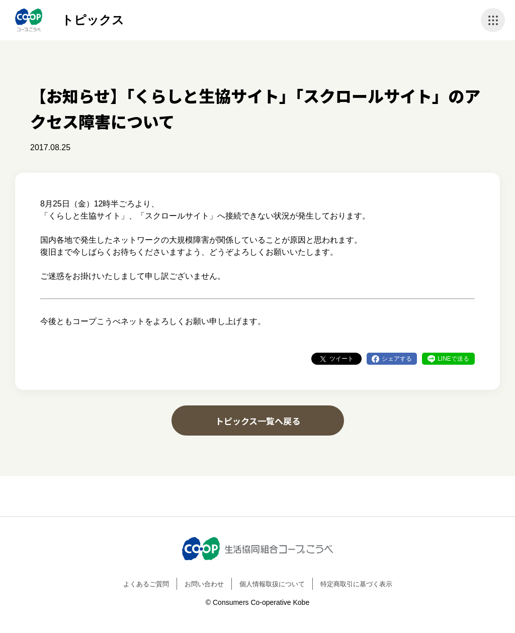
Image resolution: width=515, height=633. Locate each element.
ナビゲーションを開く (493, 20)
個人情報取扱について (272, 584)
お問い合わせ (204, 584)
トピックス (92, 20)
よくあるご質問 (146, 584)
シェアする (397, 358)
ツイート (341, 358)
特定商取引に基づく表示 (356, 584)
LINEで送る (453, 358)
